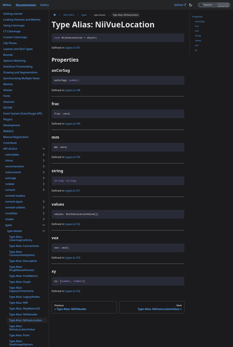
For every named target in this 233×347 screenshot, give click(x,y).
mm (197, 30)
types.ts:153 (73, 257)
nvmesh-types (14, 201)
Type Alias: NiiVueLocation (25, 320)
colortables (12, 154)
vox (196, 45)
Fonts (6, 96)
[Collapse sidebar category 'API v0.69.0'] (43, 148)
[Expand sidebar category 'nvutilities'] (43, 213)
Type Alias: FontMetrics (23, 276)
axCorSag (199, 21)
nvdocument (13, 172)
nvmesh (10, 190)
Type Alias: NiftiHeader (23, 314)
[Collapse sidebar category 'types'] (43, 225)
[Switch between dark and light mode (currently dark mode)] (190, 5)
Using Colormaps (14, 25)
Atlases (7, 90)
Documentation (26, 5)
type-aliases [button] (14, 231)
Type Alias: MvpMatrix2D (24, 308)
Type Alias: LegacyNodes (24, 297)
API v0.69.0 (10, 149)
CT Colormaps (12, 31)
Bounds (8, 55)
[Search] (214, 5)
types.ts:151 (73, 190)
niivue (9, 160)
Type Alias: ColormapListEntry (20, 238)
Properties (197, 16)
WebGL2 (8, 131)
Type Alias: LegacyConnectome (21, 289)
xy (196, 49)
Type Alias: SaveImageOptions (21, 342)
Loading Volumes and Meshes (21, 19)
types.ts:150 (73, 157)
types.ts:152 (73, 224)
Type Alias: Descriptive (23, 261)
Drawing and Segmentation (20, 72)
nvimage (10, 178)
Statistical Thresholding (17, 66)
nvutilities (11, 213)
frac (197, 26)
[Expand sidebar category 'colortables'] (43, 154)
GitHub (180, 5)
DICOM (7, 107)
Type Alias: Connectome (24, 246)
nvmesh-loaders (15, 195)
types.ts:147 (73, 47)
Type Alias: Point (19, 335)
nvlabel (9, 184)
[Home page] (55, 14)
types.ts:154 (73, 291)
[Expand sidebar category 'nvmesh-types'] (43, 201)
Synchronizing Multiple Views (21, 78)
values (198, 40)
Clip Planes (10, 43)
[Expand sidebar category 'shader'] (43, 219)
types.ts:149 (73, 123)
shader (9, 219)
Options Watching (14, 60)
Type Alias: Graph (20, 282)
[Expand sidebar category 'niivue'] (43, 160)
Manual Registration (16, 137)
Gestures (8, 102)
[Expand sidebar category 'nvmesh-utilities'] (43, 207)
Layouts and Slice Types (18, 49)
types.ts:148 (73, 90)
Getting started (12, 13)
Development (11, 125)
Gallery (44, 5)
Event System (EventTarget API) (22, 113)
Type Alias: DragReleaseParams (21, 268)
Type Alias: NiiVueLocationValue (22, 327)
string (198, 35)
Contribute (10, 143)
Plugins (7, 119)
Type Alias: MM (18, 302)
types (8, 225)
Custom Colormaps (15, 37)
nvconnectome (14, 166)
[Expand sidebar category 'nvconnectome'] (43, 166)
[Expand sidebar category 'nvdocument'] (43, 172)
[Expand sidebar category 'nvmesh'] (43, 189)
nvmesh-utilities (15, 207)
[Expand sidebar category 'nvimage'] (43, 178)
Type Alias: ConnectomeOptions (22, 253)
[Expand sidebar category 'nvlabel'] (43, 184)
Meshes (8, 84)
